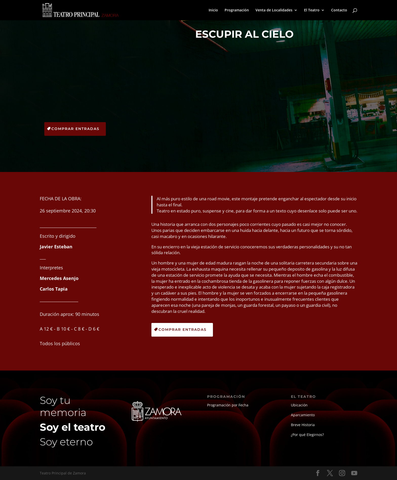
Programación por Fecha (227, 405)
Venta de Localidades (273, 10)
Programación (237, 10)
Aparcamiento (303, 414)
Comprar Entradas (75, 128)
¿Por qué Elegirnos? (307, 434)
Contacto (339, 10)
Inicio (213, 10)
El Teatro (312, 10)
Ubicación (299, 405)
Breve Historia (303, 424)
